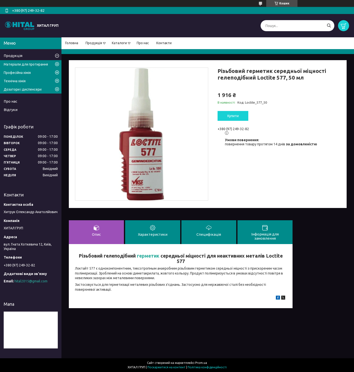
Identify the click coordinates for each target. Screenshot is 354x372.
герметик (148, 256)
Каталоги (119, 43)
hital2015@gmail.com (31, 281)
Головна (71, 43)
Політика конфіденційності (207, 367)
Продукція (94, 43)
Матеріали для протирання (26, 64)
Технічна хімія (15, 81)
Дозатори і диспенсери (23, 89)
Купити (233, 116)
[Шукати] (328, 25)
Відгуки (10, 110)
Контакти (164, 43)
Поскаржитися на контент (166, 367)
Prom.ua (201, 362)
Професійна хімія (17, 73)
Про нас (143, 43)
